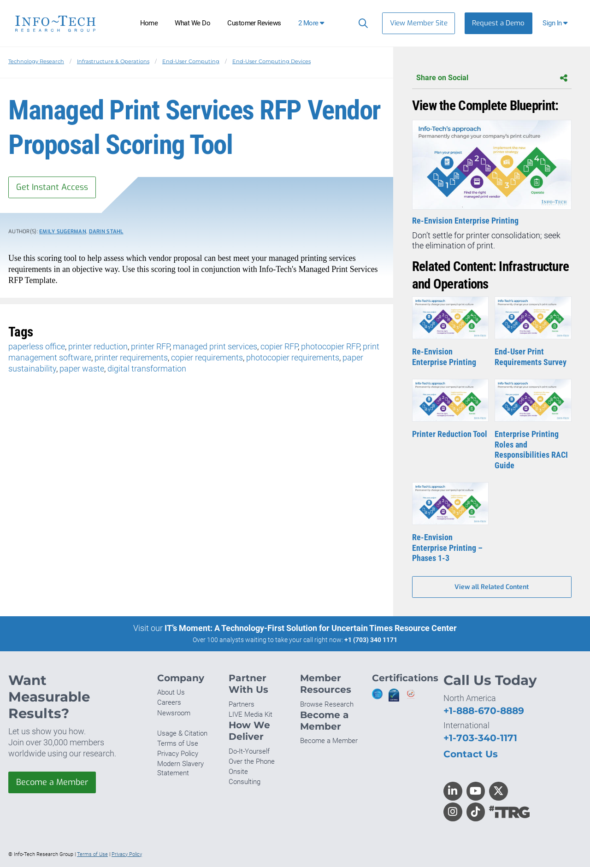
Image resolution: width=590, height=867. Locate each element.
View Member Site (419, 23)
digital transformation (146, 368)
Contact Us (470, 754)
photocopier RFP (330, 346)
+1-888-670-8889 (483, 710)
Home (149, 23)
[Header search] (361, 23)
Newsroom (173, 713)
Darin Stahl (106, 231)
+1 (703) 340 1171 (370, 639)
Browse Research (327, 704)
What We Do (192, 23)
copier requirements (207, 357)
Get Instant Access (52, 187)
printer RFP (150, 346)
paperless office (36, 346)
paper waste (81, 368)
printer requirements (131, 357)
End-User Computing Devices (271, 61)
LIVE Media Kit (250, 714)
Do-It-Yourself (249, 751)
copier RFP (279, 346)
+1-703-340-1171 (480, 737)
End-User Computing (190, 61)
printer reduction (98, 346)
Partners (241, 704)
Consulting (244, 782)
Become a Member (52, 782)
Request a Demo (498, 23)
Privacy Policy (177, 753)
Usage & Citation (182, 733)
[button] (556, 23)
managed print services (215, 346)
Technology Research (36, 61)
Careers (169, 702)
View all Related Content (491, 587)
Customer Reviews (254, 23)
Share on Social (491, 78)
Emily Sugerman (62, 231)
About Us (171, 692)
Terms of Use (177, 743)
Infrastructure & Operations (113, 61)
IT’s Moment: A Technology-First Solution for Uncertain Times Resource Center (311, 628)
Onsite (238, 771)
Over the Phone (252, 761)
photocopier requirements (292, 357)
